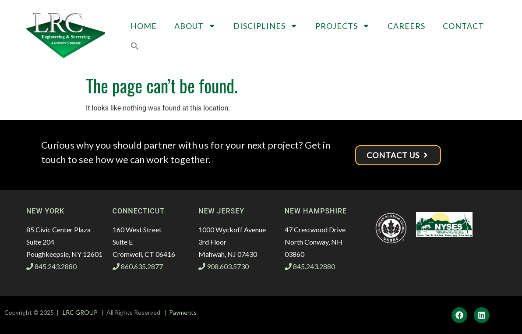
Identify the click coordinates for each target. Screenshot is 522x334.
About (195, 26)
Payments (183, 312)
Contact (463, 26)
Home (143, 26)
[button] (135, 46)
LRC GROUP (80, 312)
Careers (406, 26)
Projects (342, 26)
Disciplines (265, 26)
